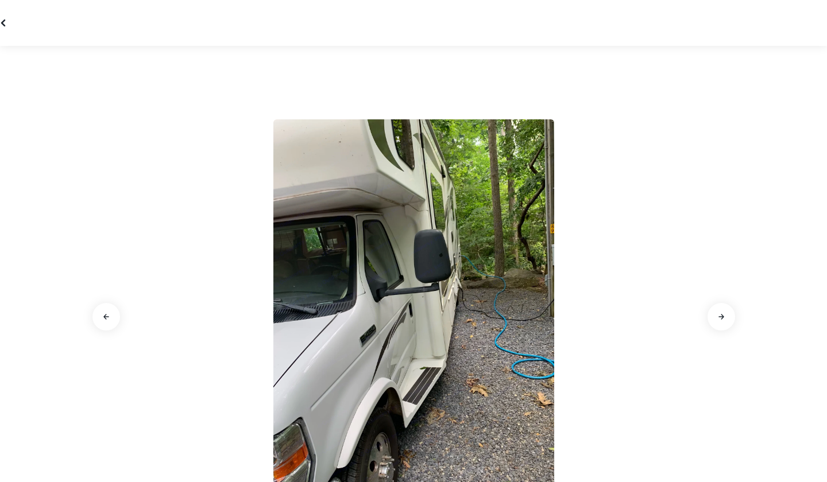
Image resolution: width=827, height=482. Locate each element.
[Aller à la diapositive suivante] (721, 317)
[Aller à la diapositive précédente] (106, 317)
